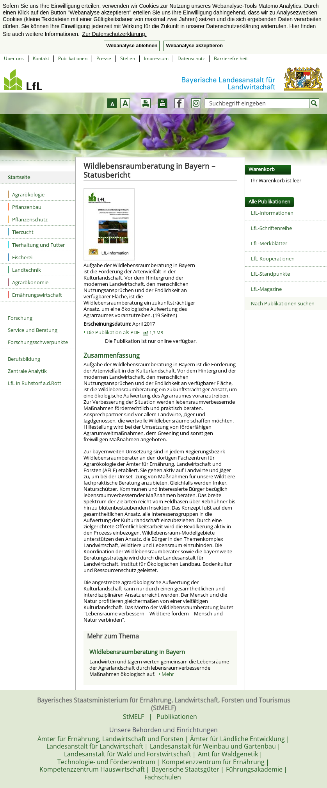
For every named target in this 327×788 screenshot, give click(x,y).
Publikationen (72, 58)
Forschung (20, 317)
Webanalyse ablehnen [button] (131, 45)
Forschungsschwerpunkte (38, 342)
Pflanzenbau (24, 206)
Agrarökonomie (28, 282)
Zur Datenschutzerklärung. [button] (114, 34)
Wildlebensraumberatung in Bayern (137, 652)
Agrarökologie (26, 194)
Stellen (127, 58)
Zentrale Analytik (27, 370)
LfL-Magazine (266, 288)
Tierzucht (21, 231)
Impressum (156, 58)
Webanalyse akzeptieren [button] (194, 45)
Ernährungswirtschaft (35, 294)
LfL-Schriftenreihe (271, 228)
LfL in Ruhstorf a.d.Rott (34, 383)
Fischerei (20, 257)
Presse (103, 58)
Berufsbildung (24, 358)
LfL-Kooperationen (273, 258)
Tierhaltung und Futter (36, 244)
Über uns (14, 58)
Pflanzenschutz (28, 219)
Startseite (19, 177)
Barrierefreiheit (231, 58)
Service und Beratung (32, 329)
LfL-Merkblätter (269, 243)
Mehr (168, 673)
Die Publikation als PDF (125, 332)
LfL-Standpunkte (270, 273)
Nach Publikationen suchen (283, 303)
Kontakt (41, 58)
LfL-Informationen (272, 212)
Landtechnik (24, 269)
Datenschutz (191, 58)
